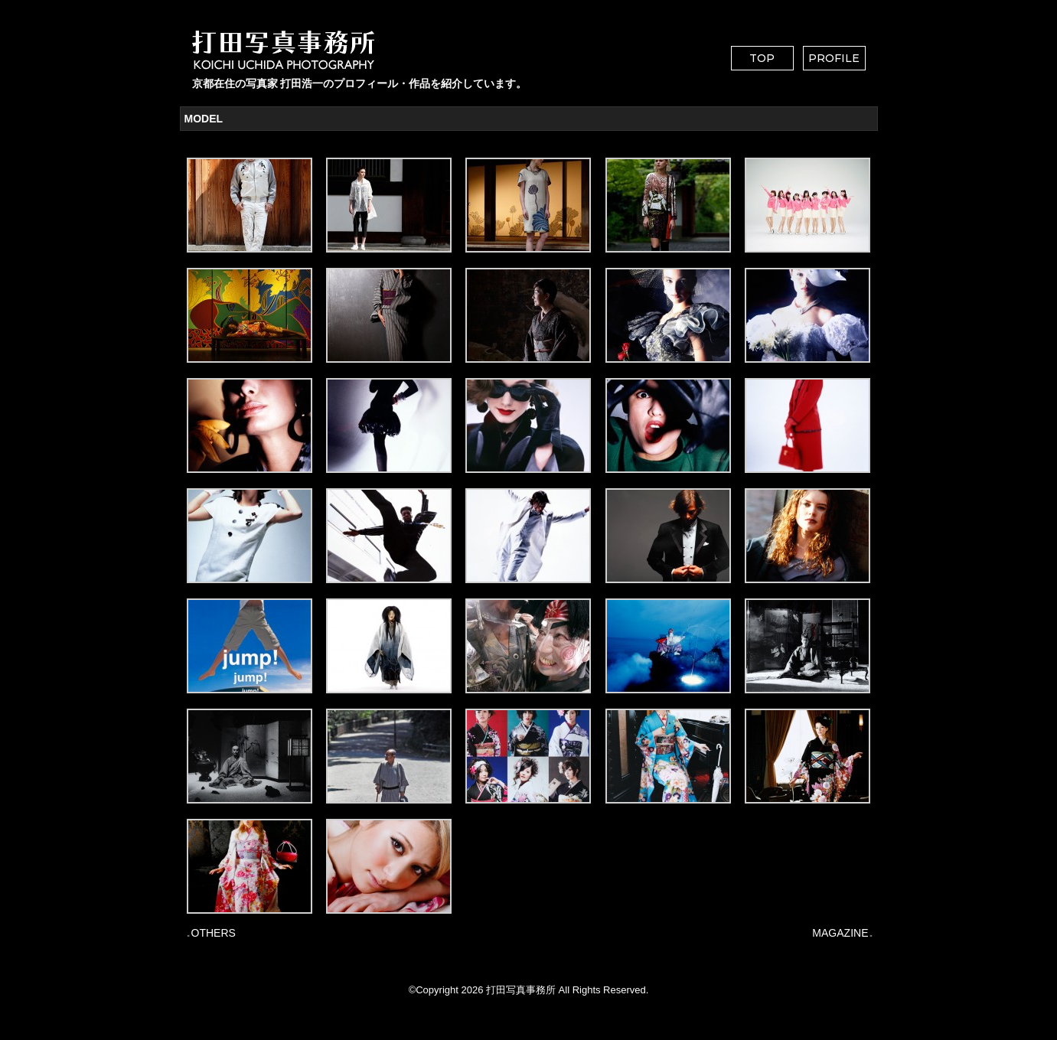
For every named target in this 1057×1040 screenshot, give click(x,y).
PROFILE (834, 58)
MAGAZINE (840, 933)
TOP (762, 58)
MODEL (203, 118)
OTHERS (213, 933)
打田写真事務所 (521, 990)
